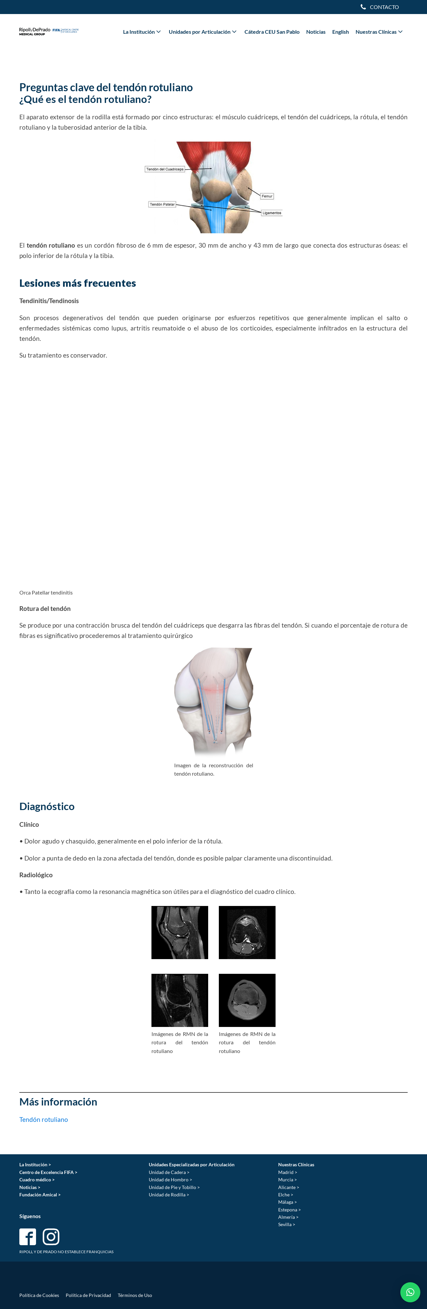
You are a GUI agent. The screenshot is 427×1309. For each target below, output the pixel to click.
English (340, 31)
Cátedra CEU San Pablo (272, 31)
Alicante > (288, 1187)
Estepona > (289, 1209)
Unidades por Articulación (203, 31)
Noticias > (29, 1187)
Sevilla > (286, 1224)
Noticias (316, 31)
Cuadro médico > (37, 1179)
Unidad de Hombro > (170, 1179)
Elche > (285, 1194)
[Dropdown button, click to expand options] (379, 7)
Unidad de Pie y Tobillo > (174, 1187)
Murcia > (287, 1179)
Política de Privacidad (88, 1295)
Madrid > (287, 1172)
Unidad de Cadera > (169, 1172)
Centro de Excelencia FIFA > (48, 1172)
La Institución (142, 31)
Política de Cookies (39, 1295)
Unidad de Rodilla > (169, 1194)
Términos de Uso (135, 1295)
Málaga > (287, 1202)
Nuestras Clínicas (380, 31)
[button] (410, 1292)
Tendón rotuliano (43, 1119)
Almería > (288, 1217)
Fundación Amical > (40, 1194)
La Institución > (35, 1164)
